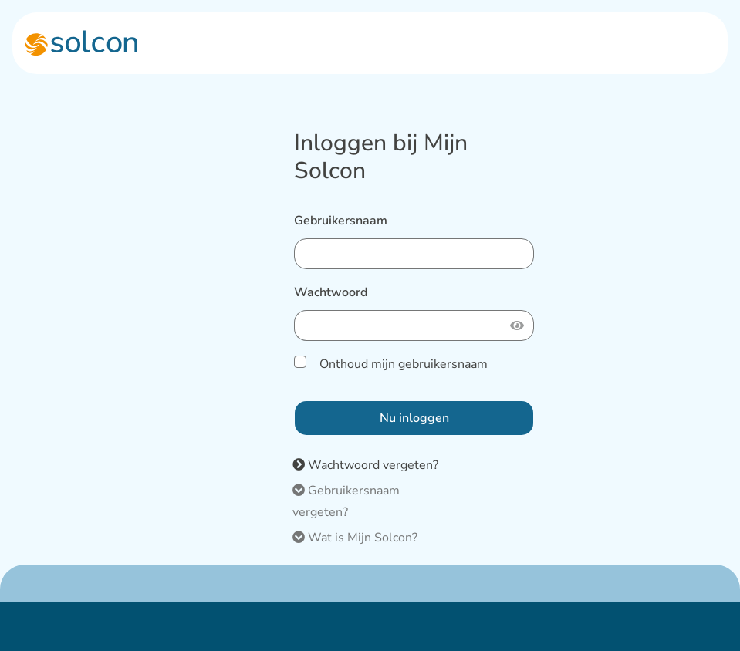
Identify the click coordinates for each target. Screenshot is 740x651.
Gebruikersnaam (340, 220)
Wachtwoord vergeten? (365, 465)
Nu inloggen (414, 418)
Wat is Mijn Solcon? (354, 537)
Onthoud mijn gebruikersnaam (402, 364)
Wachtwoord (330, 292)
